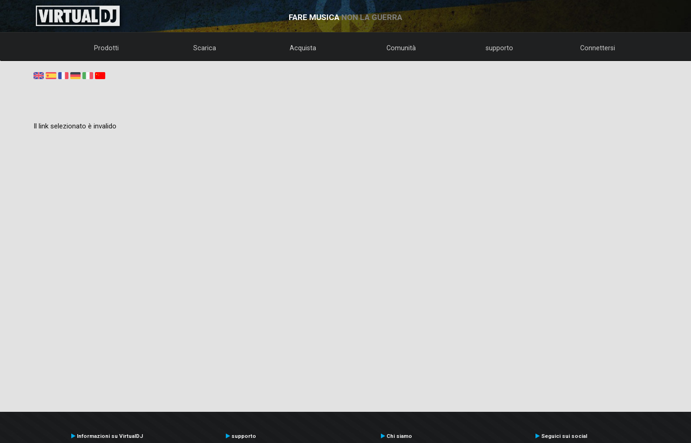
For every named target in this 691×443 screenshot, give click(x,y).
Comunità (401, 48)
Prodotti (106, 48)
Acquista (303, 48)
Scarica (204, 48)
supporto (499, 48)
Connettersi (597, 48)
